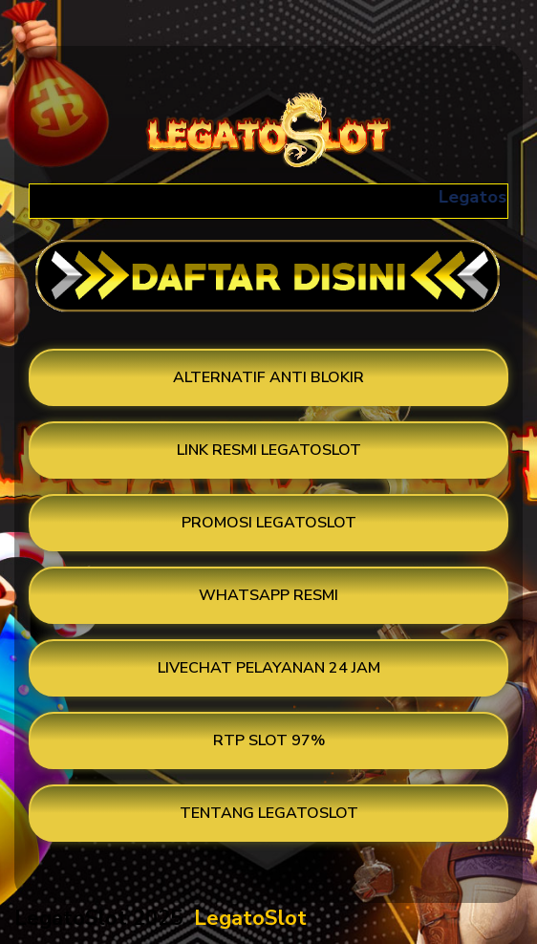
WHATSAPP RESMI (268, 595)
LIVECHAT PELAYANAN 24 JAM (269, 667)
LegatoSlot (250, 918)
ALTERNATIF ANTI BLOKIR (268, 377)
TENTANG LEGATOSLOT (269, 813)
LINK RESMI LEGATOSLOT (269, 450)
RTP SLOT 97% (269, 740)
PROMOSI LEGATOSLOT (269, 522)
